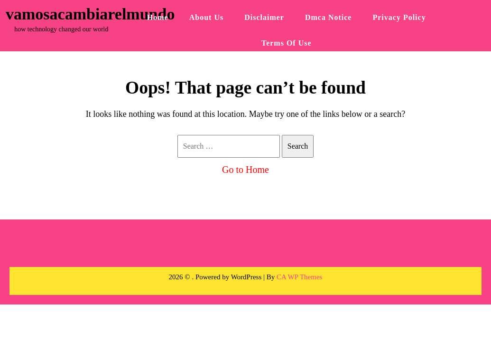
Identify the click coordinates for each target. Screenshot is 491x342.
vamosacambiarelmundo (90, 14)
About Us (206, 17)
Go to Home (245, 169)
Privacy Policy (399, 17)
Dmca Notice (328, 17)
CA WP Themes (299, 277)
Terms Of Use (286, 43)
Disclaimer (264, 17)
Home (157, 17)
